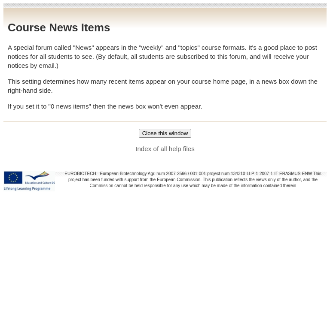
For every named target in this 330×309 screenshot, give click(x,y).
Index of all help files (165, 148)
